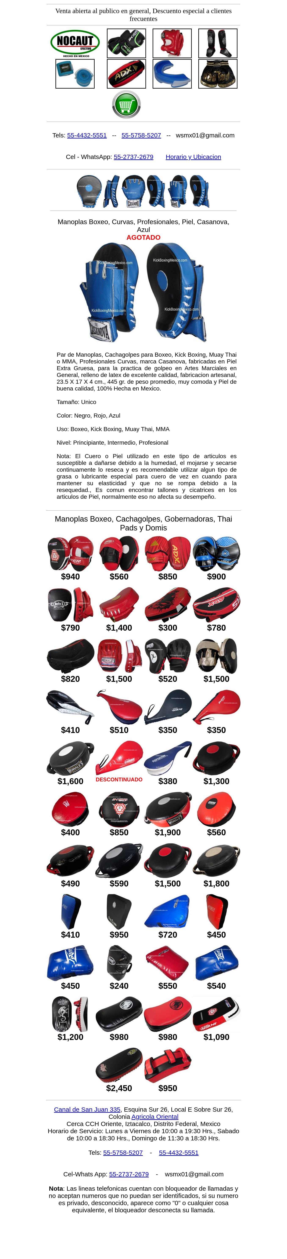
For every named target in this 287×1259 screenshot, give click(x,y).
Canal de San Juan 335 (87, 1109)
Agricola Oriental (154, 1116)
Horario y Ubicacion (193, 156)
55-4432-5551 (87, 135)
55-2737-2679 (133, 156)
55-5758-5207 (141, 135)
